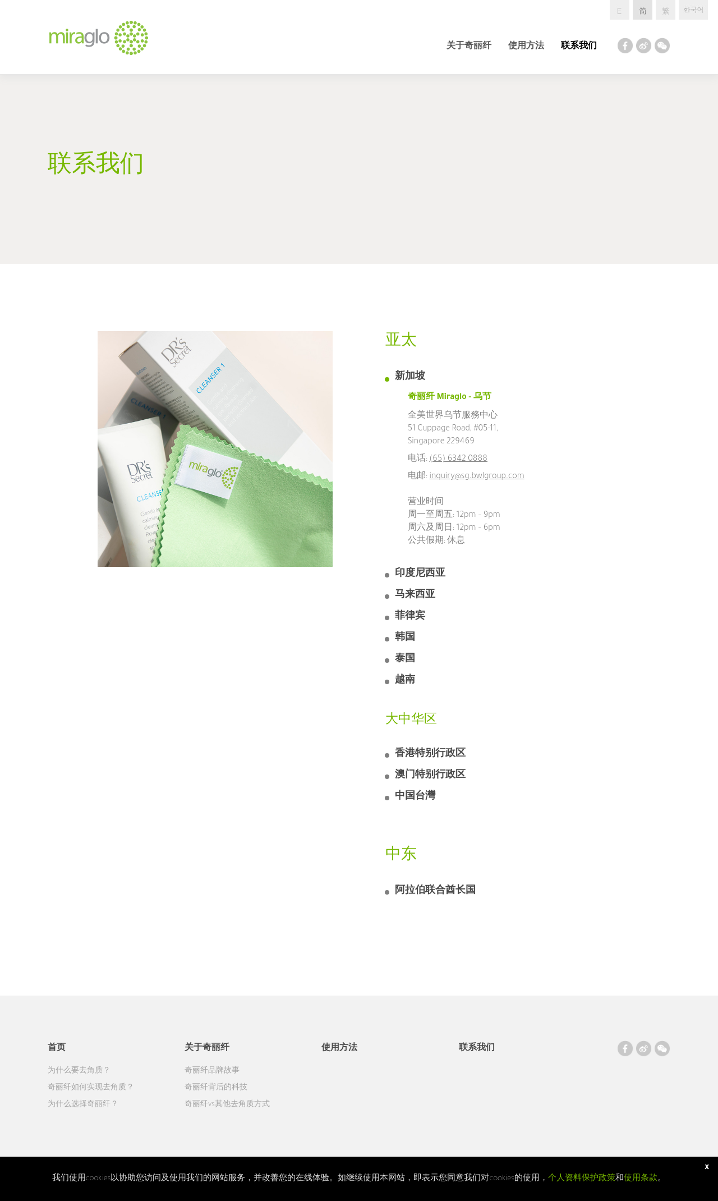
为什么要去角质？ (79, 1071)
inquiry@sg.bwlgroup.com (476, 477)
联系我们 (579, 47)
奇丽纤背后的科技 (216, 1088)
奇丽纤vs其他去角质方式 (227, 1105)
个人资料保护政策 (581, 1179)
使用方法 (526, 47)
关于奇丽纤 (469, 47)
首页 (57, 1048)
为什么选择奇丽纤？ (83, 1105)
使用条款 (640, 1179)
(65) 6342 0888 (458, 459)
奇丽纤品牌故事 (212, 1071)
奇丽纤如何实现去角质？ (91, 1088)
